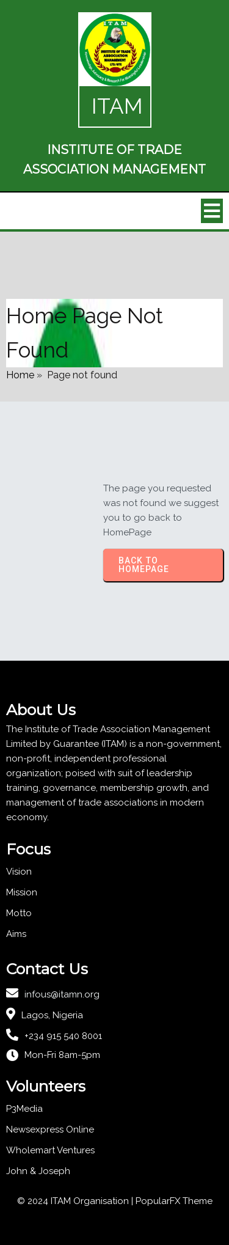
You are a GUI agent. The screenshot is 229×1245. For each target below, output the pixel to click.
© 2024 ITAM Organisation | (76, 1200)
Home (20, 375)
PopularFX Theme (174, 1200)
